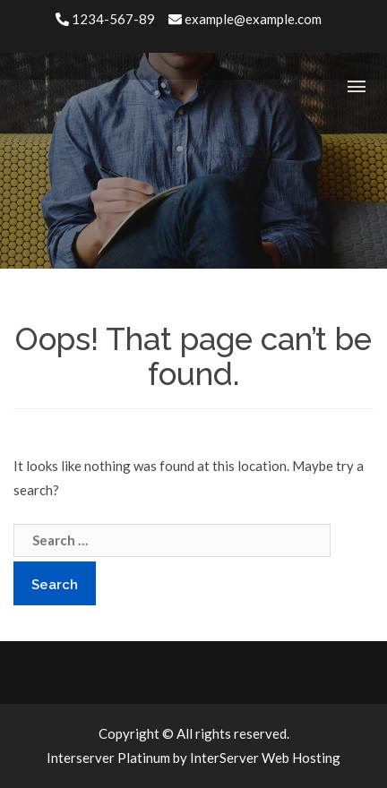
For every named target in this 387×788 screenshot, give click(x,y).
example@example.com (245, 19)
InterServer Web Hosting (265, 757)
